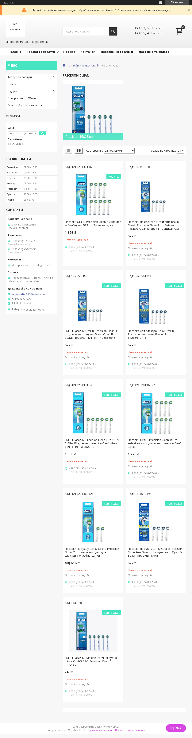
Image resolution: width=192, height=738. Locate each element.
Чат (175, 728)
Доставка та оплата (154, 52)
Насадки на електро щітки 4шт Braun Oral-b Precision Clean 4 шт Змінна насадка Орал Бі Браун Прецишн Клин (154, 225)
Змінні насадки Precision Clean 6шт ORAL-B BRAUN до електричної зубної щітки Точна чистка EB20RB (93, 443)
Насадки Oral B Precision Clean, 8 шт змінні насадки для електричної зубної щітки (154, 443)
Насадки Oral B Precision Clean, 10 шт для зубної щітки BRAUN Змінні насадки (93, 223)
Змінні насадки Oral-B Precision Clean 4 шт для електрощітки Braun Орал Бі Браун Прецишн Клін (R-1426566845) (91, 334)
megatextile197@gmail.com (28, 294)
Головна (15, 52)
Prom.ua (115, 726)
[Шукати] (113, 31)
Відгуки (12, 91)
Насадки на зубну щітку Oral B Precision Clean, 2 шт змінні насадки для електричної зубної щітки (92, 552)
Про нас (69, 52)
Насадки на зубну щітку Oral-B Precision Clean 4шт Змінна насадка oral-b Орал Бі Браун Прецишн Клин (155, 552)
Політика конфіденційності (130, 730)
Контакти (88, 52)
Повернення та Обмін (117, 52)
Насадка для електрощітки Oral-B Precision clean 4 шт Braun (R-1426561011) (151, 334)
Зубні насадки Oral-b (86, 65)
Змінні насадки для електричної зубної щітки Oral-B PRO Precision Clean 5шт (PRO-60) (91, 661)
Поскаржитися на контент (98, 730)
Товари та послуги (41, 52)
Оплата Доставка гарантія (25, 105)
